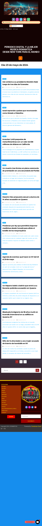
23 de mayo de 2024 (9, 87)
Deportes (4, 400)
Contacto (4, 412)
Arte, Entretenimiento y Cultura (9, 408)
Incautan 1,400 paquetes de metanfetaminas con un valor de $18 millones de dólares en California (17, 141)
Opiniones (4, 394)
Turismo (4, 402)
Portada (4, 386)
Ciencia (3, 406)
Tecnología (4, 404)
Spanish (13, 26)
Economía (4, 396)
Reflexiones (4, 410)
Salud (4, 222)
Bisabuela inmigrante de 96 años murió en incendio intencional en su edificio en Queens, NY (20, 314)
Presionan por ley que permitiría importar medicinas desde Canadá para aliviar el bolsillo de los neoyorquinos (19, 228)
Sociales (5, 253)
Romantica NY (21, 87)
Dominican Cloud (36, 426)
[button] (20, 58)
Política (3, 392)
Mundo (4, 78)
